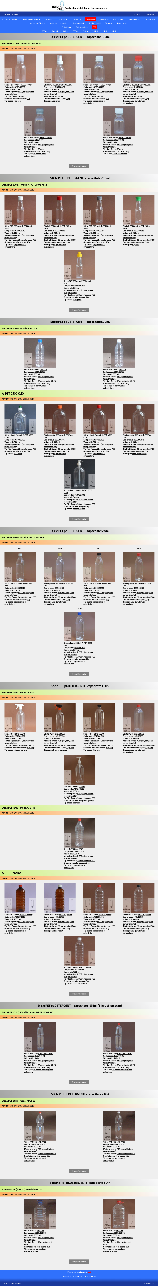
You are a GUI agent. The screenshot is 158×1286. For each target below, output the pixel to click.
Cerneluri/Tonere (38, 23)
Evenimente (122, 23)
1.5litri (95, 31)
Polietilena (66, 27)
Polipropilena (82, 27)
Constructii (62, 19)
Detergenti (90, 19)
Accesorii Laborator (59, 23)
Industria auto (134, 19)
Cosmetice (76, 19)
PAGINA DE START (11, 14)
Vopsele (108, 23)
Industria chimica (9, 19)
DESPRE (150, 14)
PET (94, 27)
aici (89, 1272)
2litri (104, 31)
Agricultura (118, 19)
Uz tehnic (49, 19)
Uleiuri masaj (95, 23)
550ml (75, 31)
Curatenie (104, 19)
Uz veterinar (150, 19)
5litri (113, 31)
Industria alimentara (31, 19)
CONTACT (136, 14)
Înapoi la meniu (79, 166)
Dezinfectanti (78, 23)
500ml (65, 31)
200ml (55, 31)
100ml (44, 31)
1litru (85, 31)
